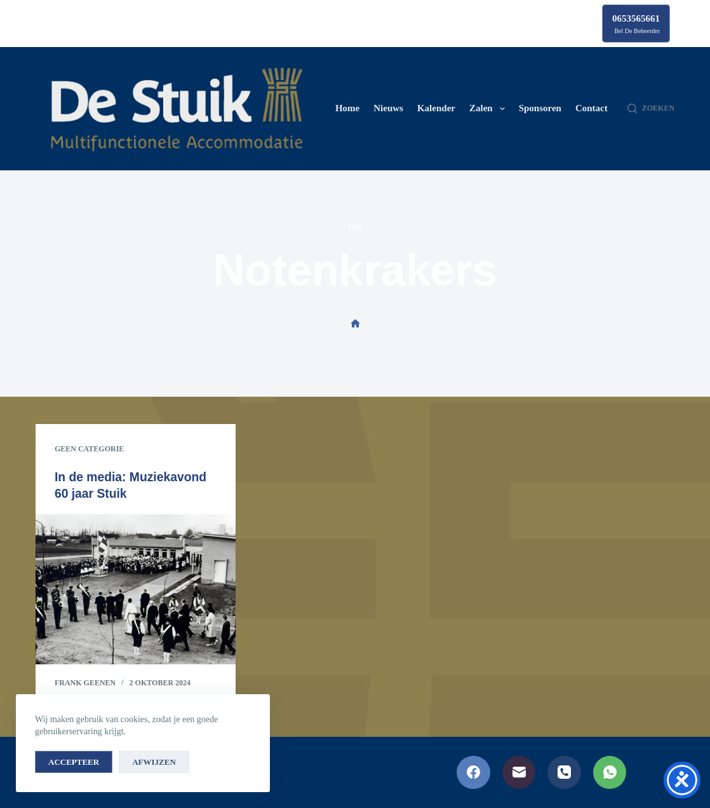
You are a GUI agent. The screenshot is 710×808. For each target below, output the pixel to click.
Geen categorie (89, 448)
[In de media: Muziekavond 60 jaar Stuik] (136, 589)
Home (347, 108)
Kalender (436, 108)
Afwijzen (154, 762)
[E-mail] (519, 773)
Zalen (489, 108)
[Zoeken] (650, 108)
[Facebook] (473, 773)
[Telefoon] (564, 773)
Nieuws (388, 108)
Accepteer (73, 762)
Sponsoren (540, 108)
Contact (591, 108)
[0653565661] (636, 23)
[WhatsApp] (610, 773)
